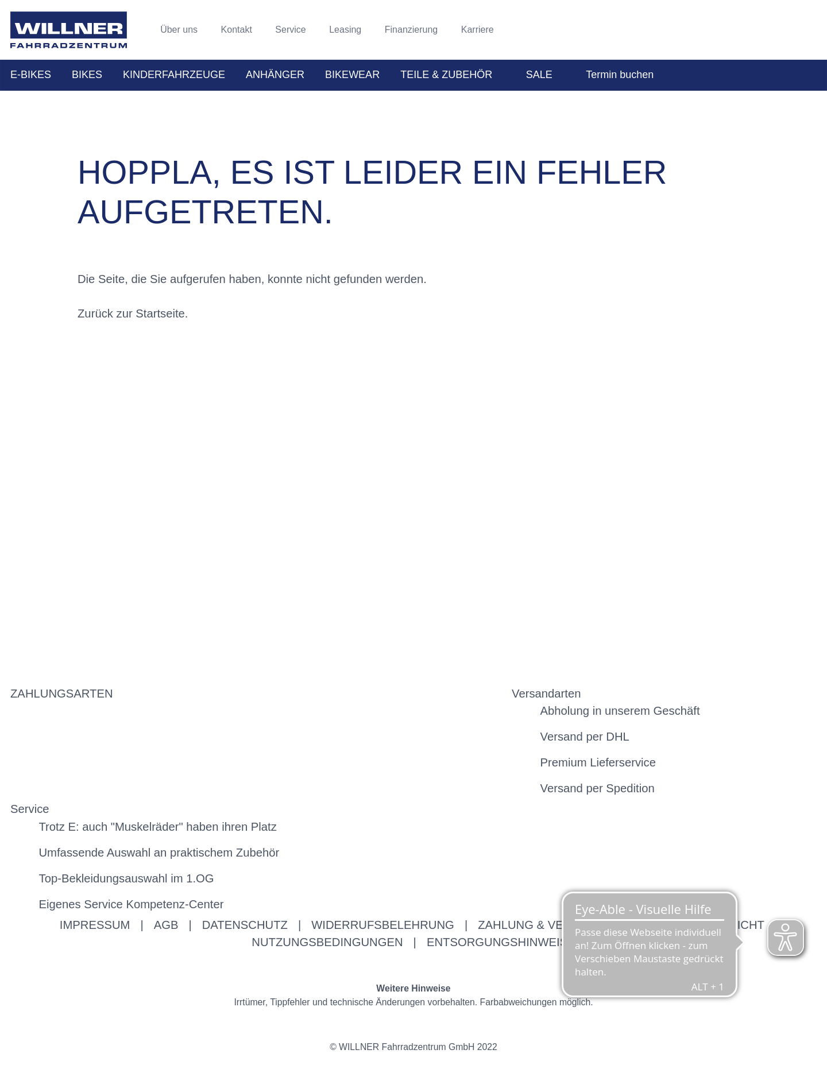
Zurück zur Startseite (131, 313)
